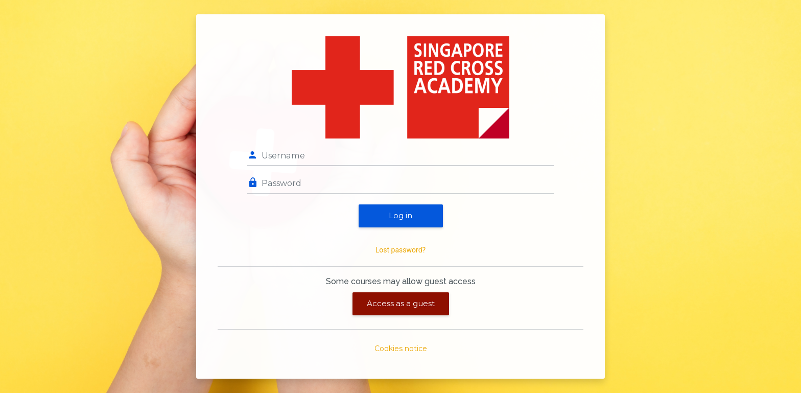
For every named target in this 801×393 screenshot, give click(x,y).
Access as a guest (401, 303)
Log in (400, 215)
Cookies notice (400, 348)
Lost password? (400, 250)
